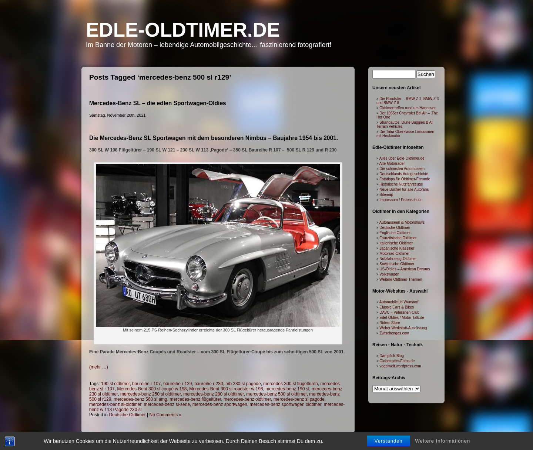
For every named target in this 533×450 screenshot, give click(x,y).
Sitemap (386, 195)
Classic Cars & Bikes (396, 307)
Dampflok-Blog (391, 356)
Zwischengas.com (394, 333)
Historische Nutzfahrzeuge (401, 184)
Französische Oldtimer (397, 238)
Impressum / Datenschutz (400, 200)
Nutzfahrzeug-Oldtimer (398, 259)
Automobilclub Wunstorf (398, 302)
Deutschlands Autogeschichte (403, 174)
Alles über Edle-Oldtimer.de (402, 158)
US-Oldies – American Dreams (404, 269)
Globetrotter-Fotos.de (397, 361)
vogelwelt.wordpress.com (400, 366)
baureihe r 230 (208, 383)
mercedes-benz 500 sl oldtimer (276, 394)
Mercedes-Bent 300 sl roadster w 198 (226, 388)
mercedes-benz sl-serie (167, 404)
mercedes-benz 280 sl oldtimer (213, 394)
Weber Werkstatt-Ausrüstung (403, 328)
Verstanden (389, 443)
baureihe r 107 (146, 383)
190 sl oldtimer (115, 383)
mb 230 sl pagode (243, 383)
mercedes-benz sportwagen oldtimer (285, 404)
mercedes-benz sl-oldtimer (115, 404)
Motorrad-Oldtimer (394, 253)
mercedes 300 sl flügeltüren (290, 383)
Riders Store (389, 323)
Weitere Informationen (442, 443)
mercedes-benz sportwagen (219, 404)
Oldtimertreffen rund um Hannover (407, 108)
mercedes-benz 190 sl (287, 388)
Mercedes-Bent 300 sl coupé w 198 (152, 388)
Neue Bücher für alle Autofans (404, 189)
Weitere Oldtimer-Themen (400, 279)
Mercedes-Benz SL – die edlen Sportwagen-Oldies (157, 103)
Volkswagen (389, 274)
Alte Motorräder (392, 163)
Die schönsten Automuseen (402, 169)
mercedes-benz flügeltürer (195, 399)
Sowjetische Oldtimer (396, 264)
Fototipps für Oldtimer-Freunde (404, 179)
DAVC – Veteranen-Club (399, 312)
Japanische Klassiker (396, 248)
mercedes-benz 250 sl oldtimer (150, 394)
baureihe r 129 (177, 383)
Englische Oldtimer (394, 233)
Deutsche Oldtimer (127, 414)
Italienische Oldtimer (396, 243)
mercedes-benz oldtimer (247, 399)
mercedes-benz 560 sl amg (140, 399)
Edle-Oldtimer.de (183, 30)
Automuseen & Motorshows (402, 222)
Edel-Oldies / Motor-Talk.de (401, 318)
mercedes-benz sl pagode (299, 399)
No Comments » (166, 414)
